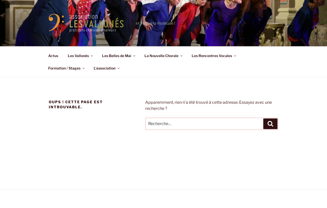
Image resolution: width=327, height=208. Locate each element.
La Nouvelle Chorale (163, 56)
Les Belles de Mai (119, 56)
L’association (107, 68)
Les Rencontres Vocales (214, 56)
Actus (53, 56)
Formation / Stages (66, 68)
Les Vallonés (81, 56)
